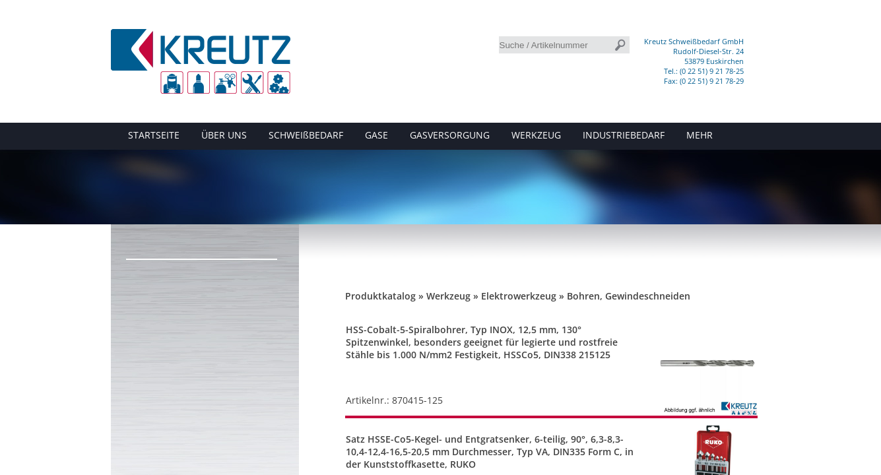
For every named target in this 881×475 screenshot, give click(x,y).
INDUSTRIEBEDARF (624, 135)
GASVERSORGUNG (450, 135)
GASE (376, 135)
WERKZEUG (536, 135)
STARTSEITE (153, 135)
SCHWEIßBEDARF (306, 135)
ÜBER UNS (224, 135)
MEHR (699, 135)
